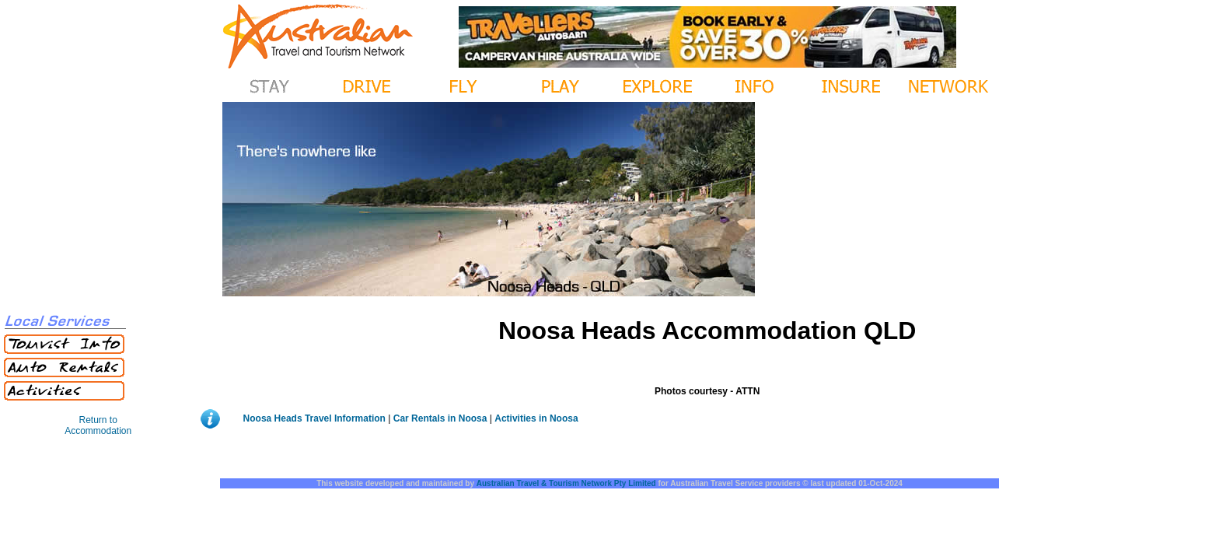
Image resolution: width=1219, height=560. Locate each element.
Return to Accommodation (98, 425)
